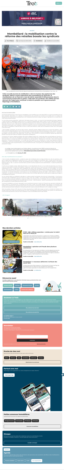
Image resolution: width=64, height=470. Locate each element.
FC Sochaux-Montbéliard (9, 241)
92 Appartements (9, 420)
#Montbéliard (27, 150)
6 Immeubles (19, 420)
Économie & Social (8, 270)
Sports (17, 241)
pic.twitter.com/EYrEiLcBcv (38, 150)
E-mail (18, 334)
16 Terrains (35, 420)
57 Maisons (28, 420)
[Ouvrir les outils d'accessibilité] (62, 374)
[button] (4, 106)
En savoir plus (7, 318)
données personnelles (41, 344)
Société (32, 30)
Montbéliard (39, 40)
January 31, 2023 (22, 153)
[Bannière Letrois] (32, 25)
